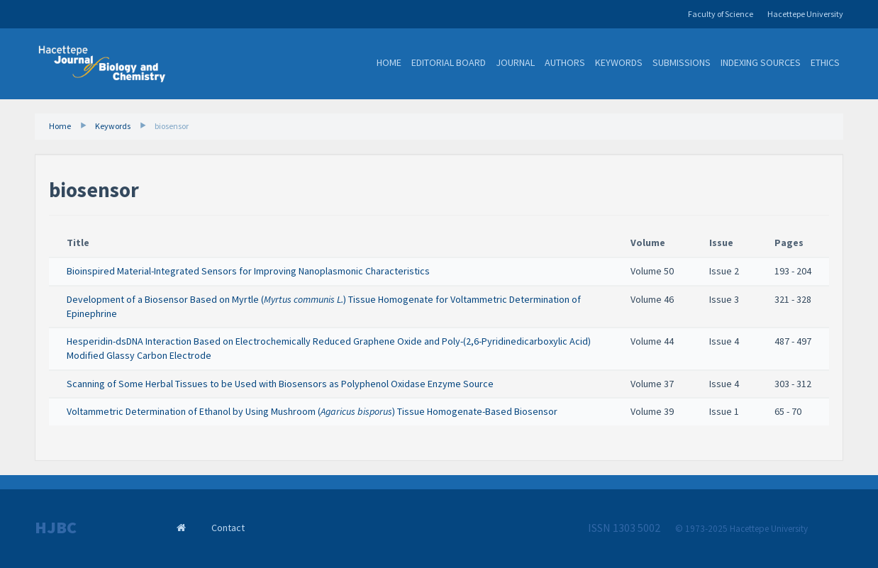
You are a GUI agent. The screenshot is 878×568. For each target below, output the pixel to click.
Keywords (619, 62)
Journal (515, 62)
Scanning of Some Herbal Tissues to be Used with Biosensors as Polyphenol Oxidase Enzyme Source (280, 383)
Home (389, 62)
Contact (228, 527)
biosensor (172, 126)
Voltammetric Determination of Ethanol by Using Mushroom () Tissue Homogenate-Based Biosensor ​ (313, 411)
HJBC (56, 527)
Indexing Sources (761, 62)
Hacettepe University (805, 14)
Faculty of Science (720, 14)
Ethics (825, 62)
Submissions (681, 62)
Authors (565, 62)
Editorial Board (448, 62)
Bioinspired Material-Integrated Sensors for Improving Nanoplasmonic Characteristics (248, 270)
